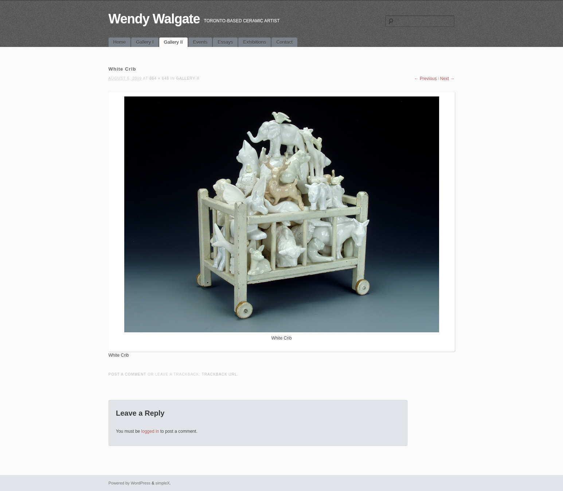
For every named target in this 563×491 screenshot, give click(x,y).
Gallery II (173, 42)
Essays (225, 42)
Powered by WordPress (129, 483)
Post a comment (127, 374)
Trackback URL (219, 374)
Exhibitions (254, 42)
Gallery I (144, 42)
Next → (447, 78)
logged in (150, 431)
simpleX (162, 483)
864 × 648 (159, 78)
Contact (284, 42)
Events (200, 42)
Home (119, 42)
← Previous (425, 78)
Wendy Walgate (154, 18)
